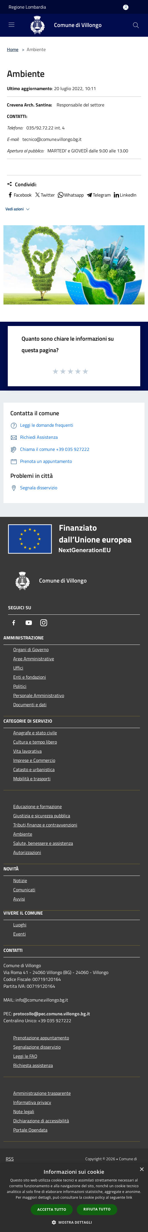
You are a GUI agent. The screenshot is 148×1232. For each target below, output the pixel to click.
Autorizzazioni (27, 852)
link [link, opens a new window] (129, 1197)
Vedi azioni (18, 209)
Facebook (19, 194)
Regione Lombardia (27, 6)
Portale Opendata (30, 1129)
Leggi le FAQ (25, 1056)
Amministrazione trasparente (42, 1093)
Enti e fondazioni (29, 677)
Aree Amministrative (33, 658)
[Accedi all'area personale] (125, 7)
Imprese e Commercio (34, 760)
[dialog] (74, 1197)
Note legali (23, 1111)
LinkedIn (125, 194)
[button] (74, 1222)
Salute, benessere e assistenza (43, 843)
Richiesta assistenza (33, 1065)
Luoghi (19, 924)
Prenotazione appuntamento (41, 1037)
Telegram (98, 194)
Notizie (20, 880)
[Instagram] (43, 622)
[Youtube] (28, 622)
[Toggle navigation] (11, 24)
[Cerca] (135, 25)
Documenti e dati (30, 704)
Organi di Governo (31, 649)
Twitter (44, 194)
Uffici (18, 667)
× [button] (141, 1169)
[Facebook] (14, 622)
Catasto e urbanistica (34, 769)
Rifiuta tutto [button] (97, 1209)
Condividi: (21, 185)
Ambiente (22, 834)
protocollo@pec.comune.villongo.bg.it (51, 1013)
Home (12, 49)
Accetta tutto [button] (51, 1209)
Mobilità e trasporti (32, 778)
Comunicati (24, 889)
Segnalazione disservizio (37, 1046)
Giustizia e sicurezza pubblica (41, 815)
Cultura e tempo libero (35, 741)
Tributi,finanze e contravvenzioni (45, 824)
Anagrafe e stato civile (35, 732)
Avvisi (19, 898)
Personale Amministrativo (38, 695)
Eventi (19, 933)
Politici (19, 686)
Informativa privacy (32, 1102)
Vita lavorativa (27, 751)
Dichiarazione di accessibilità (41, 1120)
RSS (10, 1158)
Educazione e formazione (37, 806)
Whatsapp (70, 194)
